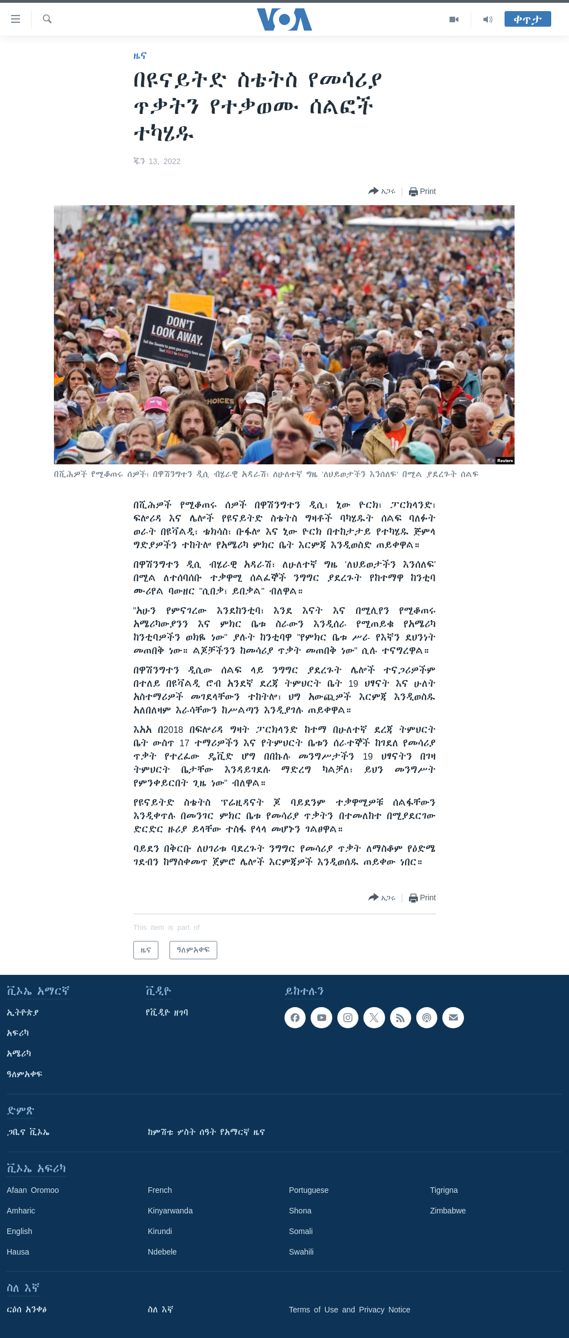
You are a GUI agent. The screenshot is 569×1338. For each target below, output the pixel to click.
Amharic (21, 1211)
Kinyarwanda (170, 1211)
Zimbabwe (448, 1211)
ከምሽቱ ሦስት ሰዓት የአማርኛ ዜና (206, 1132)
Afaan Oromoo (33, 1190)
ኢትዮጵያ (23, 1013)
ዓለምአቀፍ (25, 1074)
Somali (301, 1231)
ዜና (140, 55)
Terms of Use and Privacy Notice (350, 1310)
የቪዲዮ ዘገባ (167, 1013)
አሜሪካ (19, 1054)
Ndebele (162, 1252)
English (19, 1231)
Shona (300, 1211)
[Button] (382, 192)
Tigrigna (444, 1190)
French (160, 1190)
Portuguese (309, 1190)
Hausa (18, 1252)
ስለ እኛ (160, 1310)
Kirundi (160, 1231)
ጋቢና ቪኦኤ (28, 1132)
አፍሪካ (18, 1033)
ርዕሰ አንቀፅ (27, 1310)
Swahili (301, 1252)
